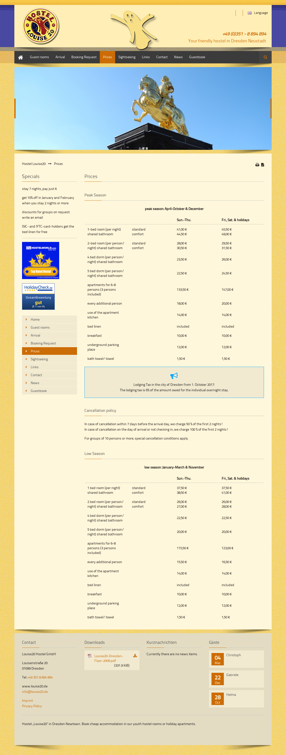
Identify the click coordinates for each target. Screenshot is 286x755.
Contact (162, 56)
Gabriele (232, 674)
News (178, 56)
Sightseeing (126, 56)
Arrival (60, 56)
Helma (231, 694)
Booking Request (84, 56)
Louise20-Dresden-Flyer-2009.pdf (112, 660)
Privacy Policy (32, 705)
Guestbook (197, 56)
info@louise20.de (35, 691)
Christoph (233, 654)
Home (18, 53)
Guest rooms (39, 56)
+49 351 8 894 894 (40, 677)
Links (146, 56)
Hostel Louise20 (34, 163)
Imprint (27, 700)
